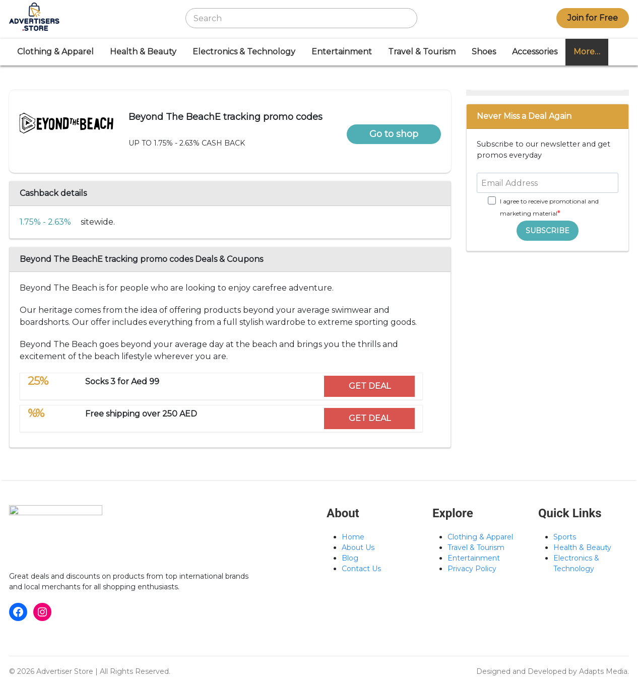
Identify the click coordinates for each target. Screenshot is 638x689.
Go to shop (393, 134)
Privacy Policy (472, 568)
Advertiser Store (64, 671)
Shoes (484, 51)
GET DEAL (370, 386)
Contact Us (361, 568)
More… (586, 51)
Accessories (534, 51)
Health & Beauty (143, 51)
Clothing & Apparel (55, 51)
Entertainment (341, 51)
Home (353, 536)
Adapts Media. (604, 671)
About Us (358, 547)
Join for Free (592, 18)
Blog (350, 558)
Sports (564, 536)
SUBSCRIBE (547, 230)
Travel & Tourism (422, 51)
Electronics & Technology (244, 51)
